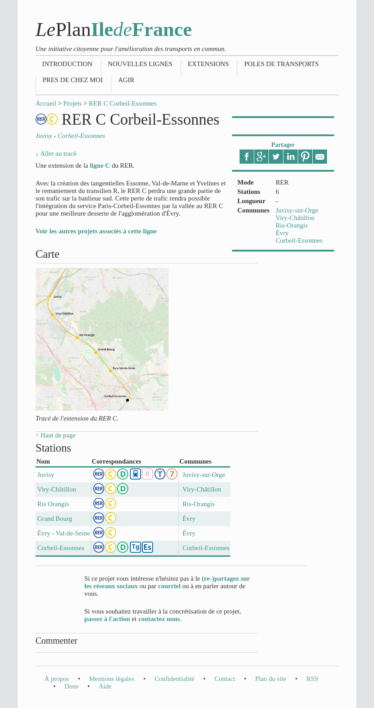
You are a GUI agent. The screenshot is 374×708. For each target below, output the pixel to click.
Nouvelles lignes (140, 63)
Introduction (67, 63)
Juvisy (45, 474)
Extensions (208, 63)
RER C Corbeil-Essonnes (123, 103)
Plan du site (270, 678)
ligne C (100, 165)
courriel (169, 586)
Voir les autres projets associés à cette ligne (96, 231)
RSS (312, 678)
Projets (72, 103)
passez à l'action (107, 618)
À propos (56, 678)
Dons (71, 686)
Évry (282, 232)
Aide (104, 686)
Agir (126, 79)
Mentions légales (111, 678)
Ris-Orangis (292, 225)
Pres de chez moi (72, 79)
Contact (224, 678)
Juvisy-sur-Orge (297, 210)
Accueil (45, 103)
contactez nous (159, 618)
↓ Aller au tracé (55, 153)
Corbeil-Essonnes (299, 240)
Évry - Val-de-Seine (63, 533)
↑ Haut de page (55, 435)
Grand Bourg (54, 518)
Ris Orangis (53, 503)
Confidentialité (174, 678)
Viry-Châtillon (295, 217)
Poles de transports (281, 63)
